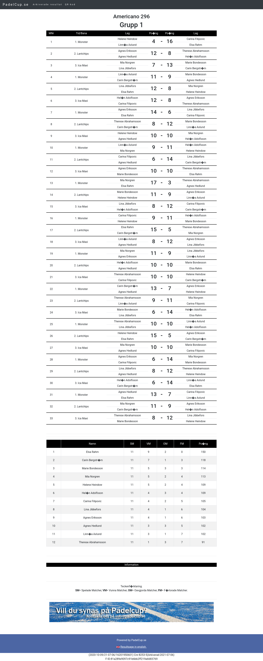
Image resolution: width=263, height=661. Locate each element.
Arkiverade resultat (47, 4)
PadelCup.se (16, 5)
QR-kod (70, 4)
